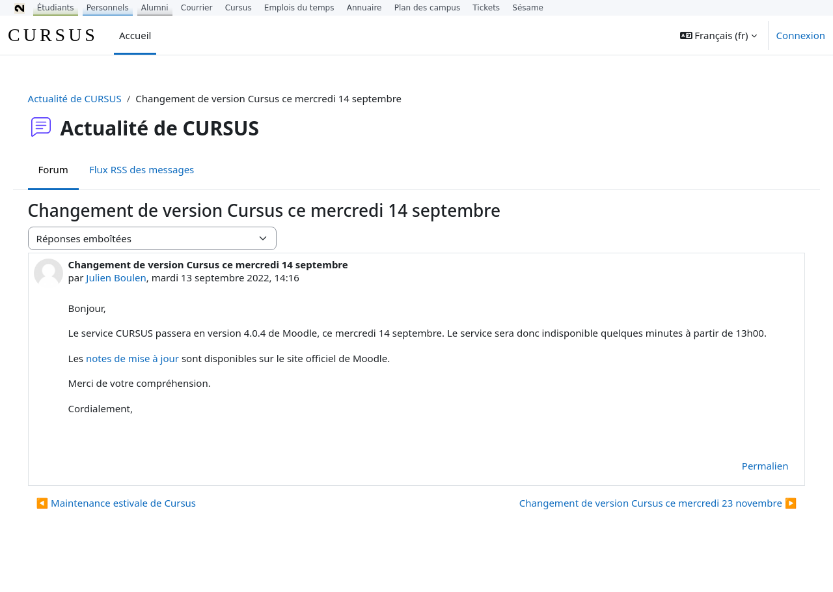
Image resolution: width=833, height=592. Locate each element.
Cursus (238, 7)
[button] (718, 35)
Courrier (197, 7)
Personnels (108, 7)
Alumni (155, 7)
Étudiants (55, 7)
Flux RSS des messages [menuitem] (159, 169)
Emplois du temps (299, 7)
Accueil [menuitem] (135, 35)
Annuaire (364, 7)
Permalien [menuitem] (746, 479)
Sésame (527, 7)
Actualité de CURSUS (93, 98)
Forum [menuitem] (72, 169)
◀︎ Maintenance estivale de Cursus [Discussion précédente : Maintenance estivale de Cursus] (135, 517)
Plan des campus (427, 7)
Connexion (800, 35)
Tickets (486, 7)
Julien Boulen (135, 277)
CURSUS (53, 35)
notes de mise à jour (150, 372)
